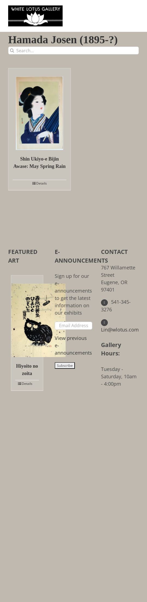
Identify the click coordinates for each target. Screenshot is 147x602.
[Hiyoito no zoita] (27, 316)
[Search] (12, 50)
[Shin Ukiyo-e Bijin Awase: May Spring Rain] (39, 109)
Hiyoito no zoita (27, 369)
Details (41, 183)
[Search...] (73, 50)
